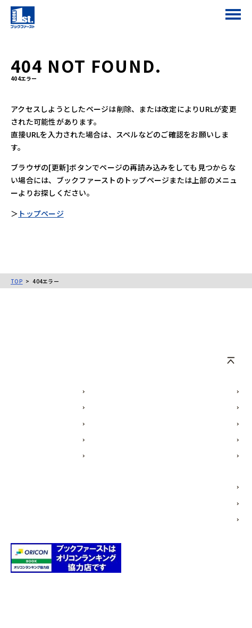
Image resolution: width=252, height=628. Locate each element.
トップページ (41, 213)
